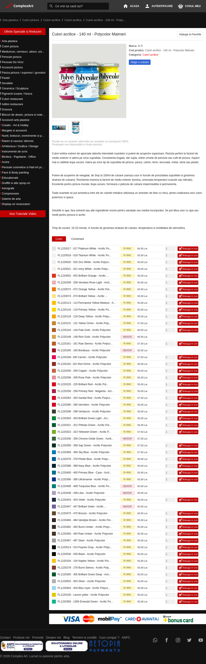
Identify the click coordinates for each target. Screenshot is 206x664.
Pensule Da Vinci (12, 62)
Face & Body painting (15, 172)
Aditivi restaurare (12, 104)
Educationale (10, 177)
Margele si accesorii (14, 130)
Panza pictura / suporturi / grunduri (23, 72)
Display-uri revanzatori (16, 204)
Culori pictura (10, 46)
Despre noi (53, 637)
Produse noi (21, 637)
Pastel (6, 77)
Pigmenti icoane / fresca (17, 93)
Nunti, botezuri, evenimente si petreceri (26, 135)
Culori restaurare (12, 99)
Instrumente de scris (14, 151)
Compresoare (10, 193)
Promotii (37, 637)
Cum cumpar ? (109, 637)
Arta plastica (10, 41)
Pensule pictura (11, 56)
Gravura (7, 109)
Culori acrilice (150, 54)
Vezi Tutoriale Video (22, 213)
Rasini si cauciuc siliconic (18, 141)
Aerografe (8, 188)
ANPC (126, 637)
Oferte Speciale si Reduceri (22, 31)
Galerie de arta (11, 198)
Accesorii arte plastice (15, 120)
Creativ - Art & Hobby (15, 125)
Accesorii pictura (12, 67)
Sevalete (7, 83)
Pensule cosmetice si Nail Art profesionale (28, 167)
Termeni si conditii (84, 637)
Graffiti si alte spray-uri (16, 183)
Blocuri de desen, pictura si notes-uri (25, 114)
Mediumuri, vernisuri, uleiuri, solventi (25, 51)
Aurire (5, 162)
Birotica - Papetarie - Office (19, 156)
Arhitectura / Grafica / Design (20, 146)
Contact (5, 637)
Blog (67, 637)
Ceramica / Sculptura (15, 88)
